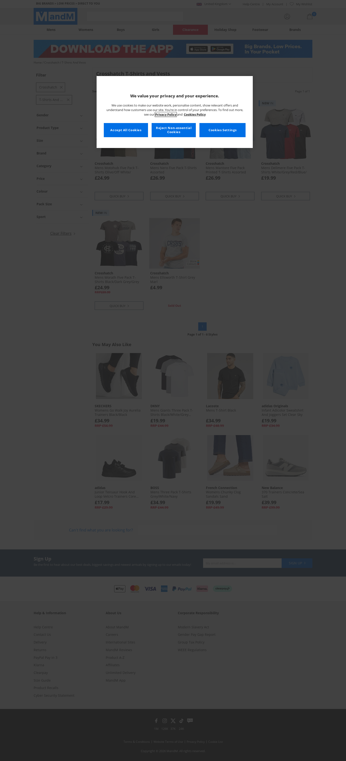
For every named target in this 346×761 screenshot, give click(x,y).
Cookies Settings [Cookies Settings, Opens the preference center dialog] (222, 130)
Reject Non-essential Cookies (174, 130)
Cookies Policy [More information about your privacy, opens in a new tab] (195, 114)
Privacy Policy (165, 114)
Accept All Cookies (125, 130)
